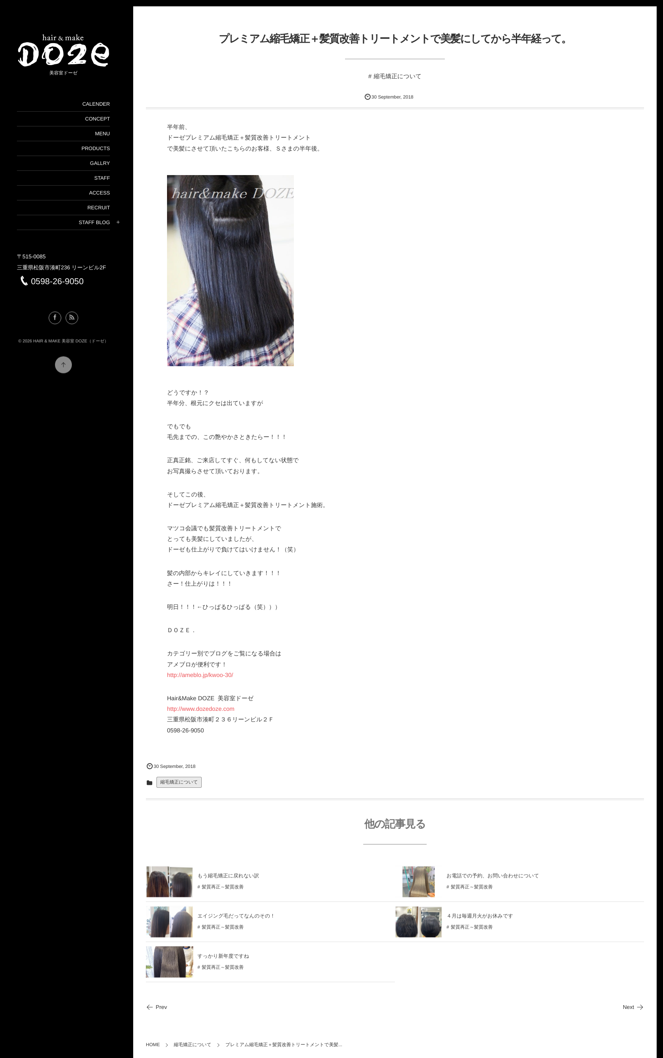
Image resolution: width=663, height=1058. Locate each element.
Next (633, 1007)
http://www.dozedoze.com (201, 708)
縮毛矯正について (398, 76)
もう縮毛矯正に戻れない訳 (228, 880)
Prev (156, 1007)
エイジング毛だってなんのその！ (236, 920)
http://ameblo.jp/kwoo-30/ (200, 675)
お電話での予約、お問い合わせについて (493, 880)
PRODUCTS (96, 148)
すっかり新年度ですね (223, 960)
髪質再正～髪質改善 (223, 891)
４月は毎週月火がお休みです (480, 920)
